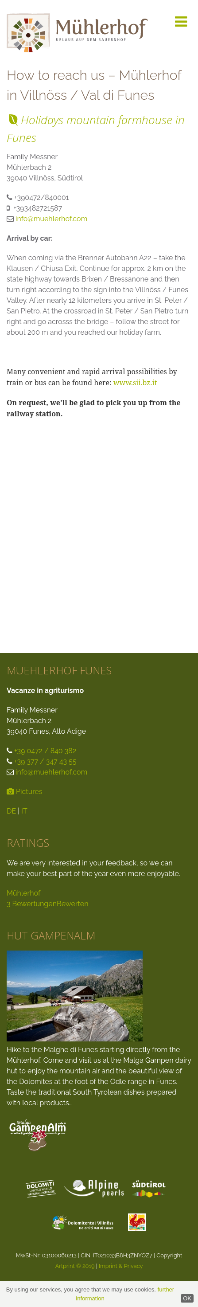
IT (24, 811)
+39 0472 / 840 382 (45, 751)
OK (187, 1298)
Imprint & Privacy (121, 1266)
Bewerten (73, 904)
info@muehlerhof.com (51, 219)
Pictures (25, 791)
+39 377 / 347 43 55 (45, 761)
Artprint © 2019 (74, 1266)
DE (11, 811)
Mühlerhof (23, 893)
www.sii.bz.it (135, 382)
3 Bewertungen (32, 904)
